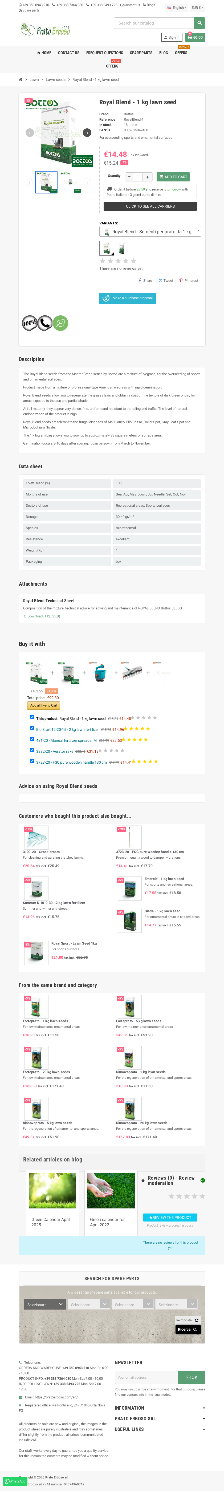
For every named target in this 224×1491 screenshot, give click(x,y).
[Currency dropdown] (197, 8)
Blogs (149, 5)
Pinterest (189, 280)
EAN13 (104, 130)
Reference (107, 119)
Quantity (114, 176)
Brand (103, 114)
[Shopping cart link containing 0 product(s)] (195, 37)
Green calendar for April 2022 (107, 1222)
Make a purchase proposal (128, 298)
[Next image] (87, 132)
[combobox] (159, 23)
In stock (105, 125)
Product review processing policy (170, 1225)
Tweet (165, 280)
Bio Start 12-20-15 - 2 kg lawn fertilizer (67, 729)
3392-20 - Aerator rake (54, 751)
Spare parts (29, 10)
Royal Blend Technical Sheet (49, 600)
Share (145, 280)
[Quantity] (138, 177)
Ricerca (188, 1329)
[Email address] (146, 1377)
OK (192, 1377)
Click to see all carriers (150, 206)
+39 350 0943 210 (35, 5)
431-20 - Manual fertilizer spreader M (66, 740)
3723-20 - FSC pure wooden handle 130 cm (71, 762)
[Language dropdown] (176, 8)
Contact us (130, 5)
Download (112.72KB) (41, 616)
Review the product (170, 1217)
